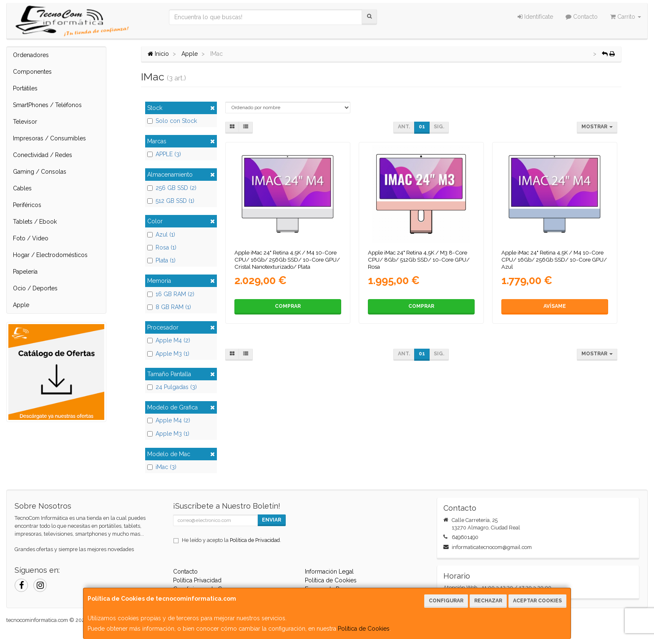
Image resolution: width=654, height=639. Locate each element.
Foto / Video (30, 238)
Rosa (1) (161, 247)
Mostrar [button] (597, 127)
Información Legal (329, 571)
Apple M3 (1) (168, 353)
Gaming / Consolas (39, 171)
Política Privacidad (197, 580)
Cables (22, 188)
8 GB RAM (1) (169, 307)
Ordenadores (31, 55)
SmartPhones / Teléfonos (47, 105)
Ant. (404, 127)
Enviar (271, 520)
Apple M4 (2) (168, 340)
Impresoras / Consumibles (49, 138)
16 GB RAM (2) (170, 294)
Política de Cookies (364, 628)
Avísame (554, 306)
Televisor (25, 121)
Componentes (32, 71)
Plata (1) (161, 260)
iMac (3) (161, 467)
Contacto (582, 16)
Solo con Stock (172, 120)
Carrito (625, 16)
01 (422, 127)
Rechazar (488, 601)
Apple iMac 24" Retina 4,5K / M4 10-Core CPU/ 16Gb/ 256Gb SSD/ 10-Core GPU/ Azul (554, 259)
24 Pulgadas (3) (172, 387)
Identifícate (535, 16)
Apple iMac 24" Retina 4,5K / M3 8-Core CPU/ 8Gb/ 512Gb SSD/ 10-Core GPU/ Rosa (419, 259)
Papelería (25, 271)
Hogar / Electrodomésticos (50, 255)
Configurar (446, 601)
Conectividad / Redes (42, 155)
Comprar (288, 306)
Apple (21, 305)
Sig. (439, 127)
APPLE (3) (164, 154)
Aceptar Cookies (537, 601)
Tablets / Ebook (35, 221)
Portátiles (25, 88)
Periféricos (27, 205)
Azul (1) (161, 234)
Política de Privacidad (255, 540)
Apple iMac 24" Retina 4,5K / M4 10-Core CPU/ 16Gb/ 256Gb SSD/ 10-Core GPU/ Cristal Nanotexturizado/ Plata (287, 259)
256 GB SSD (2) (171, 188)
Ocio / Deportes (35, 288)
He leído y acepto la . (231, 540)
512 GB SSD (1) (170, 200)
